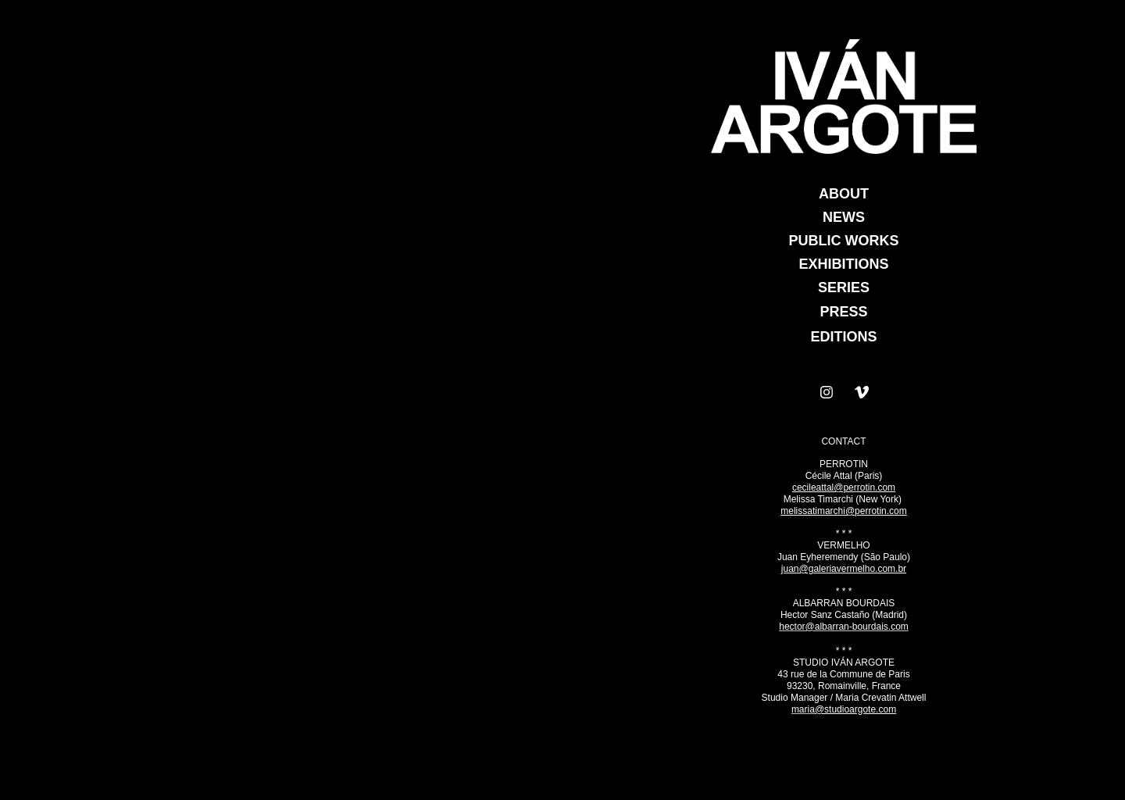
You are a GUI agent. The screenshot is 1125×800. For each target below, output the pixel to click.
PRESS (843, 312)
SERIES (844, 287)
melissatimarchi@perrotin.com (843, 510)
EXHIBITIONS (843, 264)
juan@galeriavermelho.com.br (843, 568)
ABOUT (844, 194)
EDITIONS (843, 337)
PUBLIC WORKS (844, 240)
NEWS (844, 217)
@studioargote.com (855, 709)
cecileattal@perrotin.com (843, 487)
